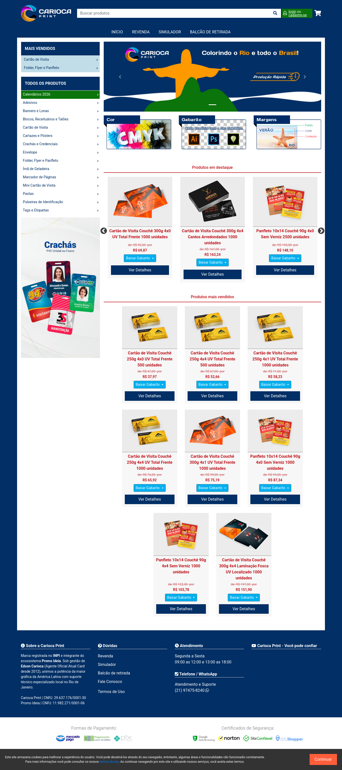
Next (319, 229)
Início (117, 32)
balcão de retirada (210, 32)
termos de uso (109, 761)
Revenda (140, 32)
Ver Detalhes (140, 270)
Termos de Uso (111, 691)
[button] (120, 77)
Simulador (170, 32)
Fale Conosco (110, 681)
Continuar (323, 759)
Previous (102, 229)
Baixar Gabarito (138, 258)
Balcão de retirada (114, 673)
